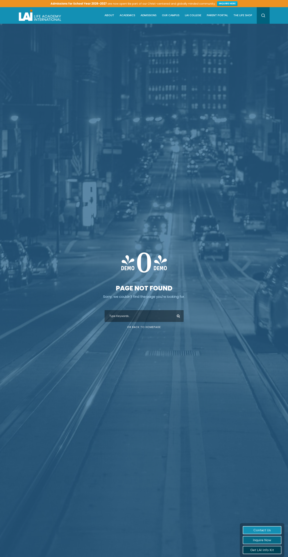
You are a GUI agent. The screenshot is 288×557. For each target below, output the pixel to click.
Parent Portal (217, 15)
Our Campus (170, 15)
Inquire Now (262, 540)
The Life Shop (242, 15)
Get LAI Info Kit (262, 550)
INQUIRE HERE (227, 3)
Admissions (148, 15)
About (109, 15)
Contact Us (262, 530)
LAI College (193, 15)
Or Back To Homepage (144, 327)
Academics (127, 15)
